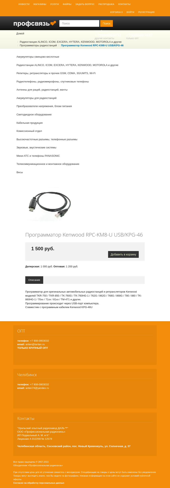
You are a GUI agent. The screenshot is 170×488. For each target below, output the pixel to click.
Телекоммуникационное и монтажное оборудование (48, 163)
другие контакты (104, 38)
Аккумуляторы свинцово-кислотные (38, 56)
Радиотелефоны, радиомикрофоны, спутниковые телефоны (53, 81)
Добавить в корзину (123, 254)
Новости (24, 4)
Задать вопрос (85, 4)
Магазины (39, 4)
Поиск (106, 23)
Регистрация (146, 12)
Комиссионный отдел (29, 130)
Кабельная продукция (30, 122)
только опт (132, 38)
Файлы (67, 4)
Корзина (116, 12)
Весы (20, 172)
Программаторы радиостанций (38, 45)
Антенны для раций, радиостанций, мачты (42, 89)
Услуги (54, 4)
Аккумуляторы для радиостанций (37, 98)
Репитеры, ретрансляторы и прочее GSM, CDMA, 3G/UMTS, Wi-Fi (56, 73)
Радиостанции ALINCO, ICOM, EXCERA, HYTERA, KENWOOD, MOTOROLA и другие (70, 41)
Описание (34, 279)
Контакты (124, 4)
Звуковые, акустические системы (36, 147)
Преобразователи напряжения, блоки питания (44, 106)
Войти (130, 12)
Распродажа (106, 4)
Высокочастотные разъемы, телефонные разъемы (47, 139)
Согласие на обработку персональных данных (38, 483)
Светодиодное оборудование (34, 114)
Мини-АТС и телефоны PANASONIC (38, 155)
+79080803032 (108, 35)
